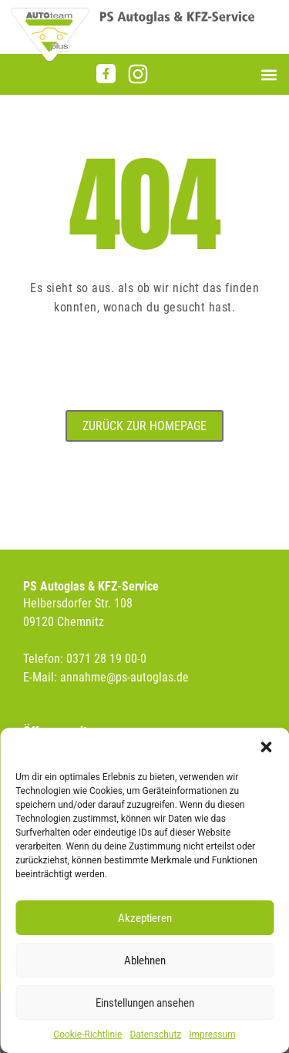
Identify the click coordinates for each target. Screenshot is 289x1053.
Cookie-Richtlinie (87, 1034)
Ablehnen (145, 960)
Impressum (212, 1034)
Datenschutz (155, 1034)
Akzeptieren (145, 918)
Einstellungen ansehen (145, 1003)
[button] (266, 747)
